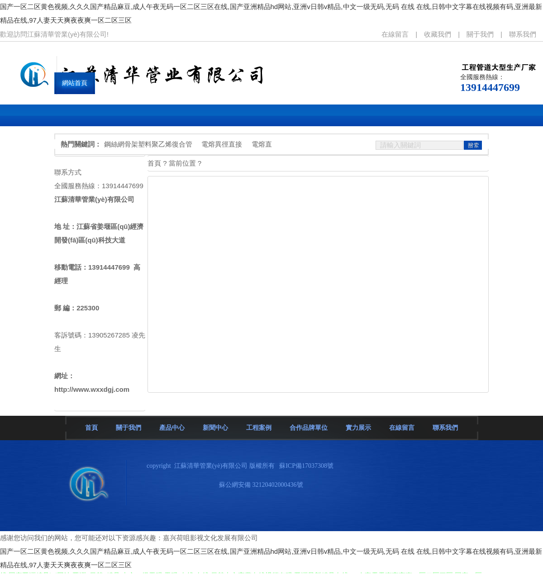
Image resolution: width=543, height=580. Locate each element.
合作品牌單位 (309, 427)
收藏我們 (437, 34)
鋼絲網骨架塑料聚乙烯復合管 (148, 144)
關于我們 (480, 34)
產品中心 (172, 427)
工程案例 (259, 427)
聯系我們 (522, 34)
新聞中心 (215, 427)
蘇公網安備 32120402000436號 (261, 484)
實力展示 (358, 427)
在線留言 (395, 34)
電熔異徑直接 (221, 144)
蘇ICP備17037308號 (306, 465)
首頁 (91, 427)
